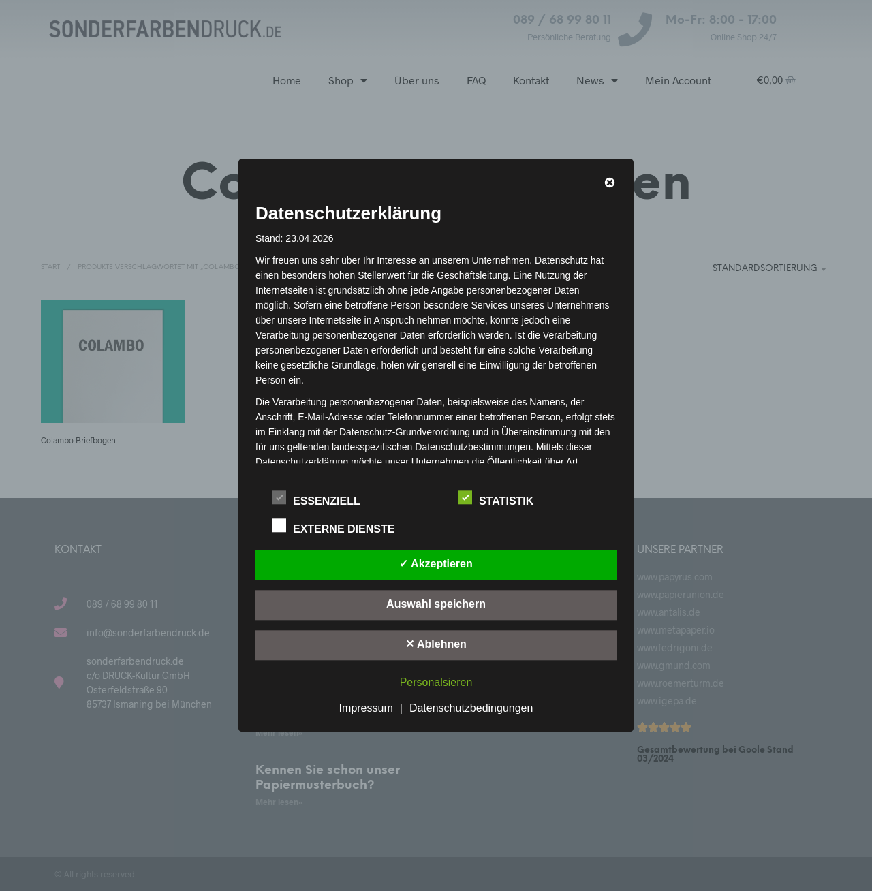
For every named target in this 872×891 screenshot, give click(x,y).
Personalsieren (436, 683)
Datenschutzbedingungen (471, 709)
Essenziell (323, 499)
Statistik (503, 499)
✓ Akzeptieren (436, 564)
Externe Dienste (340, 527)
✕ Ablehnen (436, 645)
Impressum (366, 709)
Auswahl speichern (436, 604)
